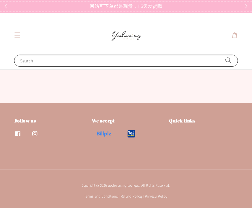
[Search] (228, 60)
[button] (17, 35)
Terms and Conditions (101, 196)
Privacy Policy (156, 196)
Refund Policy (131, 196)
